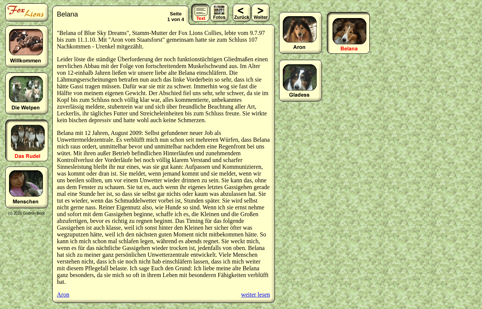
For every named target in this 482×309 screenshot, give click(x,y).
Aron (63, 294)
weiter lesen (255, 294)
